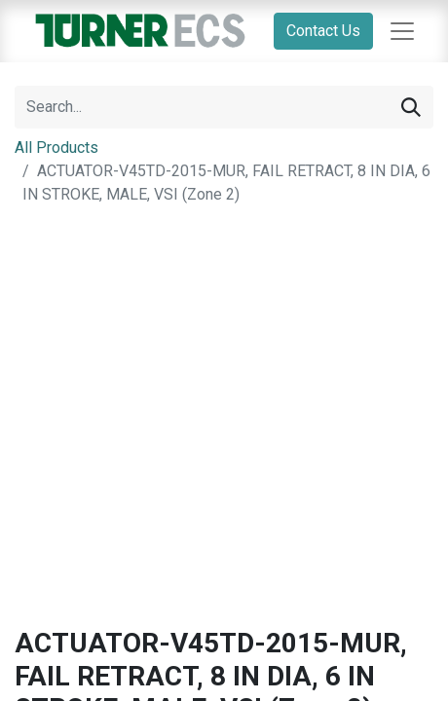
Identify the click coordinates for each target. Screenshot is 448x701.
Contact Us (323, 30)
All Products (56, 147)
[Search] (411, 107)
